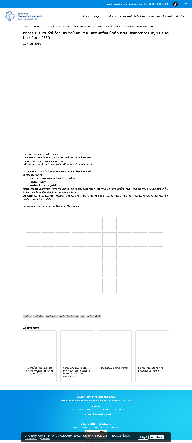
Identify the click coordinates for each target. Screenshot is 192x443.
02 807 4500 (155, 4)
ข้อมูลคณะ (99, 16)
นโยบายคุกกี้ (45, 438)
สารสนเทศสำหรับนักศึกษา (132, 16)
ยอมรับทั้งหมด (156, 437)
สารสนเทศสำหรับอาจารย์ (160, 16)
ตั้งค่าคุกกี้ (143, 437)
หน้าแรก (86, 16)
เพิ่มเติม (180, 16)
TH (185, 4)
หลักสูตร (112, 16)
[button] (188, 16)
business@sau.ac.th (102, 413)
